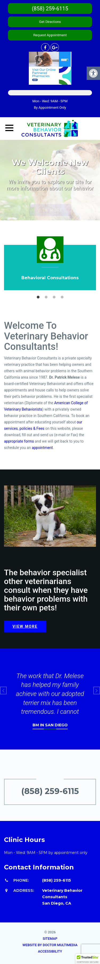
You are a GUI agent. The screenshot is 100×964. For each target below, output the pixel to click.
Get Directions (50, 22)
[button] (87, 959)
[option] (50, 263)
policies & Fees (31, 428)
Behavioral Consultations (50, 277)
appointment (42, 447)
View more (25, 626)
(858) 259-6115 (50, 8)
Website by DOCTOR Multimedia (49, 945)
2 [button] (46, 297)
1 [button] (38, 297)
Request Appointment (50, 35)
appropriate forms (19, 441)
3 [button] (54, 297)
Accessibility (50, 951)
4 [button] (62, 297)
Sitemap (50, 939)
